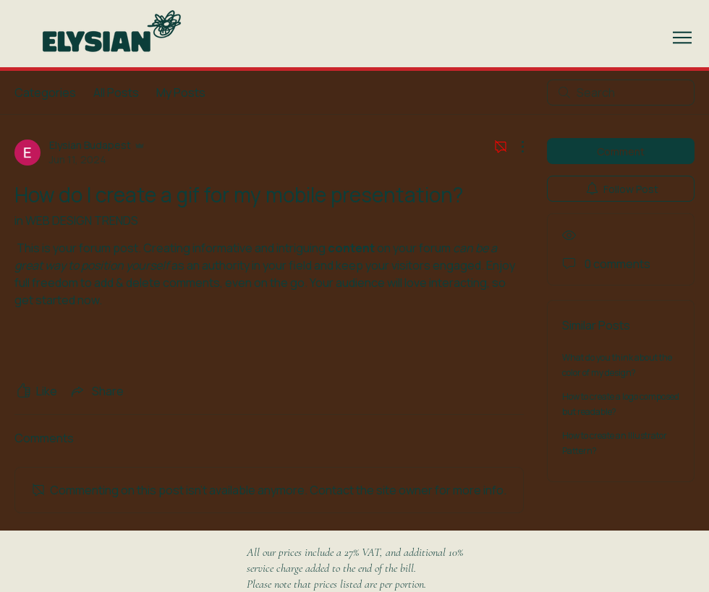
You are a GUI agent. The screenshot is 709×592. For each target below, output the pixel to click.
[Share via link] (96, 391)
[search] (621, 93)
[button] (682, 37)
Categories (45, 92)
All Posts (116, 92)
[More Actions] (515, 146)
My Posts (180, 92)
